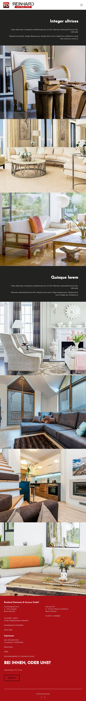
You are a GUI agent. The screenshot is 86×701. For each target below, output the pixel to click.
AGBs (6, 652)
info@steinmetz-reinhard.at (18, 620)
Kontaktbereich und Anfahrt (13, 625)
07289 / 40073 (12, 618)
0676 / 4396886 (54, 616)
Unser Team (8, 630)
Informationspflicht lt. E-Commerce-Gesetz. (19, 656)
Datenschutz (8, 647)
